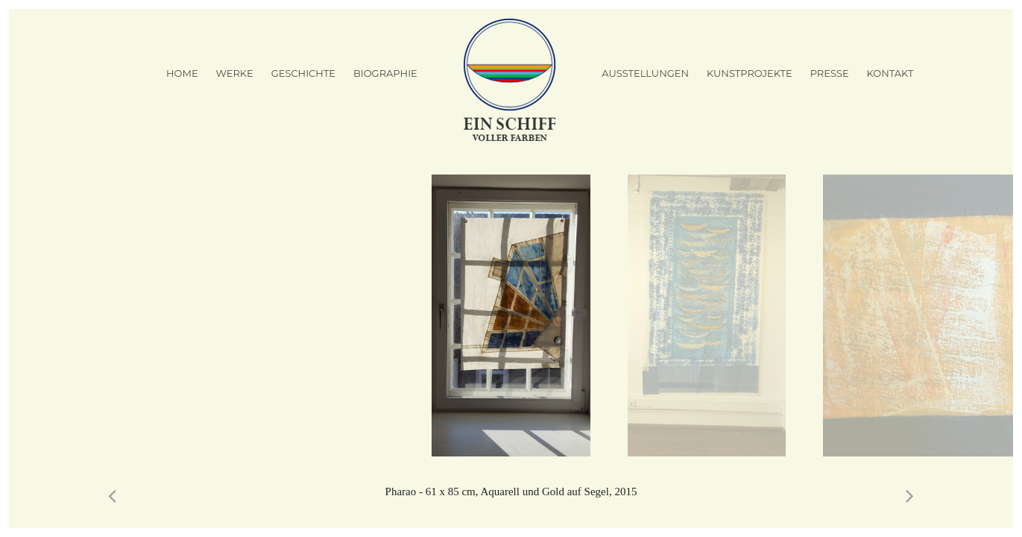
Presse (829, 73)
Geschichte (303, 73)
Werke (234, 73)
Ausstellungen (645, 73)
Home (182, 73)
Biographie (385, 73)
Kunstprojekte (749, 73)
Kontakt (890, 73)
